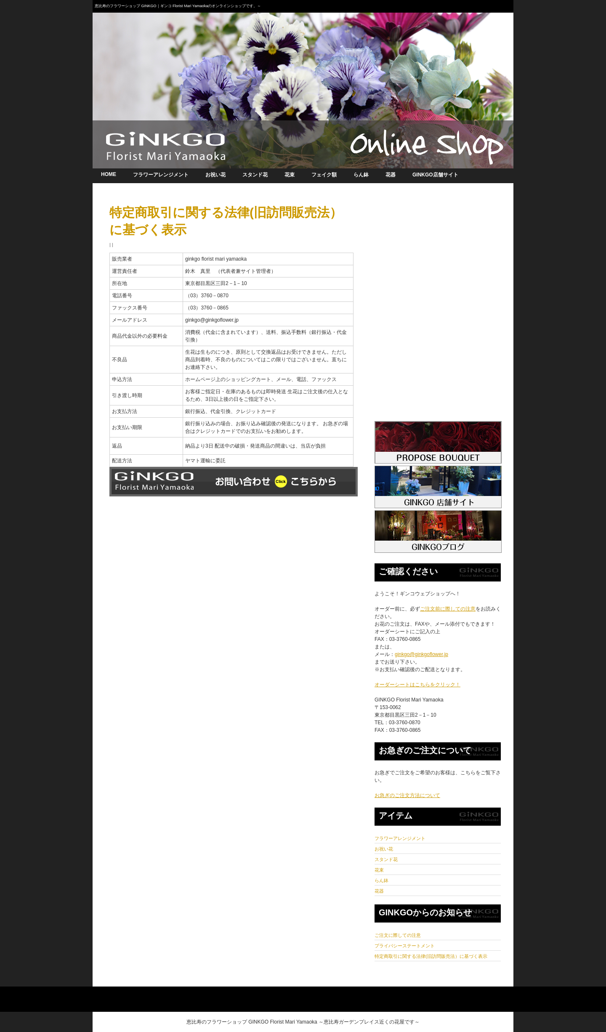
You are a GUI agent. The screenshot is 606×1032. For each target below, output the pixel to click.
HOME (108, 174)
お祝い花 (215, 175)
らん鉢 (361, 175)
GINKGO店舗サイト (435, 175)
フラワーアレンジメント (161, 175)
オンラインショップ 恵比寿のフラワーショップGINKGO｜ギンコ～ (303, 86)
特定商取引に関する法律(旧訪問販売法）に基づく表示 (431, 956)
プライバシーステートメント (405, 945)
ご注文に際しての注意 (398, 935)
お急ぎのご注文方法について (407, 795)
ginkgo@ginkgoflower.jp (421, 654)
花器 (390, 175)
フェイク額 (324, 175)
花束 (289, 175)
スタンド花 (255, 175)
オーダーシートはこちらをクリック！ (417, 685)
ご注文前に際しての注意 (448, 609)
